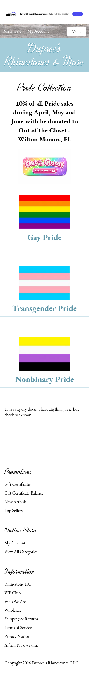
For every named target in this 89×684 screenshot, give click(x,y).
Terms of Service (18, 627)
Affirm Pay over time (21, 645)
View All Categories (20, 551)
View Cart (12, 31)
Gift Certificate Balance (23, 493)
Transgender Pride (44, 308)
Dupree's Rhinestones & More (44, 54)
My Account (38, 31)
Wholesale (12, 610)
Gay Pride (45, 237)
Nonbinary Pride (44, 379)
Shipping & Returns (21, 619)
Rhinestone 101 (17, 584)
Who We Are (15, 601)
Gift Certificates (17, 484)
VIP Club (12, 593)
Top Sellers (13, 510)
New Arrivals (15, 501)
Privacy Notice (16, 636)
